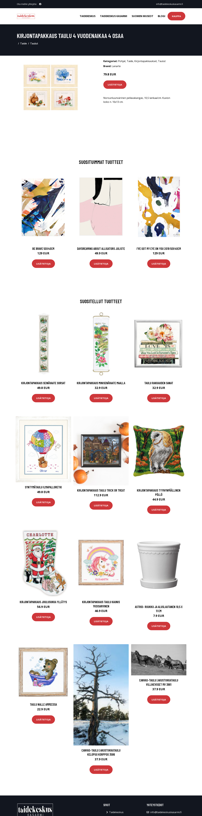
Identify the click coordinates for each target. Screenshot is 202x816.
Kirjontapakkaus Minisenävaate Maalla (101, 383)
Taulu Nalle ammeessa (43, 704)
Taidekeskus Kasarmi (113, 16)
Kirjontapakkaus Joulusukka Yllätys (43, 602)
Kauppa (176, 16)
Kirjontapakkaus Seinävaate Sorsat (43, 383)
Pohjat (122, 61)
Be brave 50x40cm (43, 248)
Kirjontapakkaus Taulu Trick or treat (101, 490)
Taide (23, 43)
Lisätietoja (115, 84)
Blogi (161, 16)
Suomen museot (142, 16)
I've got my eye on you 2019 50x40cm (159, 248)
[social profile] (40, 4)
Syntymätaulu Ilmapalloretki (43, 487)
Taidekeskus (87, 16)
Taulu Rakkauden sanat (158, 383)
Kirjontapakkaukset (145, 61)
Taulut (34, 43)
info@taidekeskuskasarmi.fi (169, 4)
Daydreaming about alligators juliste (101, 248)
